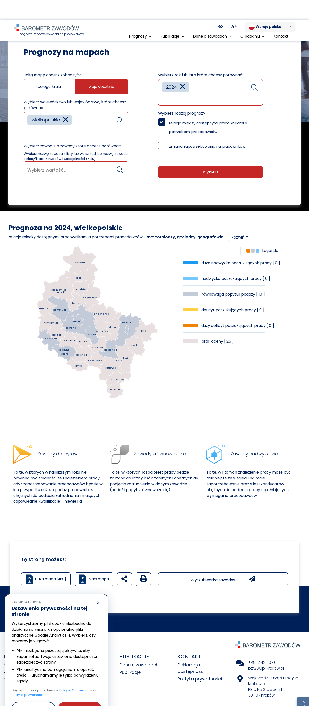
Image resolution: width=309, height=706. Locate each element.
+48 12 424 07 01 (263, 654)
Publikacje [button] (172, 16)
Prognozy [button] (140, 16)
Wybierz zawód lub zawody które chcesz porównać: (73, 138)
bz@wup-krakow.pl (266, 660)
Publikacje (130, 664)
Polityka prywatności (199, 671)
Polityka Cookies (72, 670)
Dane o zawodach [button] (212, 16)
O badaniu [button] (252, 16)
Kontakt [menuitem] (280, 16)
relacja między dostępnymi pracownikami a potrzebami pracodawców (208, 119)
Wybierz (210, 164)
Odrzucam (33, 688)
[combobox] (76, 117)
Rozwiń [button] (238, 229)
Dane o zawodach (139, 657)
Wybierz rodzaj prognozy (181, 105)
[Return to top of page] (303, 685)
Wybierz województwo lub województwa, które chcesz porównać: (75, 97)
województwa (101, 78)
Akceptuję (80, 688)
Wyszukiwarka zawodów (223, 571)
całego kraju (49, 78)
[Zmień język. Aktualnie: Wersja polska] (270, 7)
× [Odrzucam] (98, 583)
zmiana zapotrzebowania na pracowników (207, 138)
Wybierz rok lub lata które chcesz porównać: (200, 67)
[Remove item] (66, 112)
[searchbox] (29, 123)
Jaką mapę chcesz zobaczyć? (52, 67)
